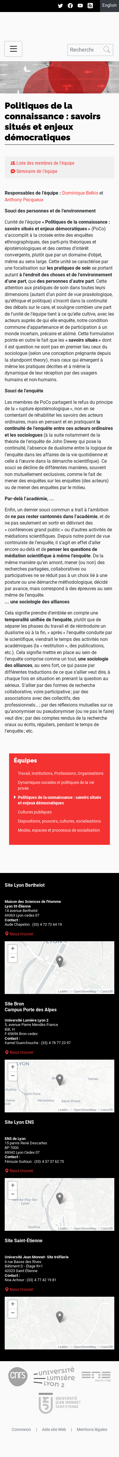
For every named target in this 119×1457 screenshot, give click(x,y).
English (109, 5)
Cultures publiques (35, 812)
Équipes (25, 760)
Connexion (21, 1429)
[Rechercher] (84, 50)
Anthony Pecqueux (24, 199)
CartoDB (107, 991)
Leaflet (63, 991)
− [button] (13, 958)
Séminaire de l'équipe (34, 171)
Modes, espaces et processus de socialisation (59, 830)
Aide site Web (54, 1429)
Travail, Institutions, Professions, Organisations (60, 773)
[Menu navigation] (13, 49)
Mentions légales (92, 1429)
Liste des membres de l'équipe (42, 163)
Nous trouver (21, 934)
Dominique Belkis (80, 193)
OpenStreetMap (85, 991)
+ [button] (13, 949)
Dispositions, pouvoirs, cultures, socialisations (59, 821)
